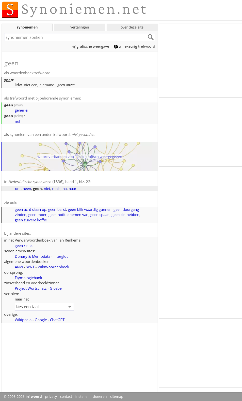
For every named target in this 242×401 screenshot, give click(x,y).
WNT (30, 266)
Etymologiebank (28, 277)
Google (41, 319)
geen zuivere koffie (31, 219)
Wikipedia (23, 319)
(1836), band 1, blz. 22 (49, 181)
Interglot (60, 256)
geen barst (57, 209)
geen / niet (24, 245)
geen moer (37, 214)
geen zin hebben (125, 214)
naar (72, 188)
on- (18, 188)
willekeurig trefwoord (134, 46)
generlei (21, 110)
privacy (51, 396)
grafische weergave (90, 46)
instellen (82, 396)
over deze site (132, 27)
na (65, 188)
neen (27, 188)
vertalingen (79, 27)
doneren (100, 396)
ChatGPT (57, 319)
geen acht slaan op (30, 209)
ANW (19, 266)
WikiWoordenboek (53, 266)
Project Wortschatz (31, 288)
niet (47, 188)
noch (56, 188)
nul (17, 121)
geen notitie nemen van (68, 214)
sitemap (116, 396)
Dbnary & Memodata (32, 256)
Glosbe (56, 288)
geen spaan (100, 214)
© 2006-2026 (23, 396)
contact (66, 396)
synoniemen (27, 27)
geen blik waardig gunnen (90, 209)
